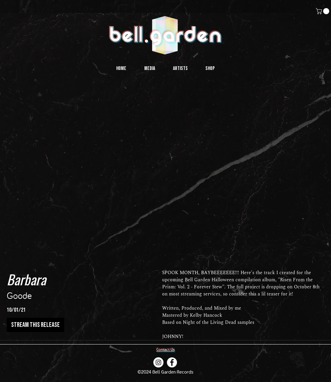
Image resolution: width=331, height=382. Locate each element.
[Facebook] (172, 362)
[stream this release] (35, 325)
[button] (323, 11)
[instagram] (158, 362)
